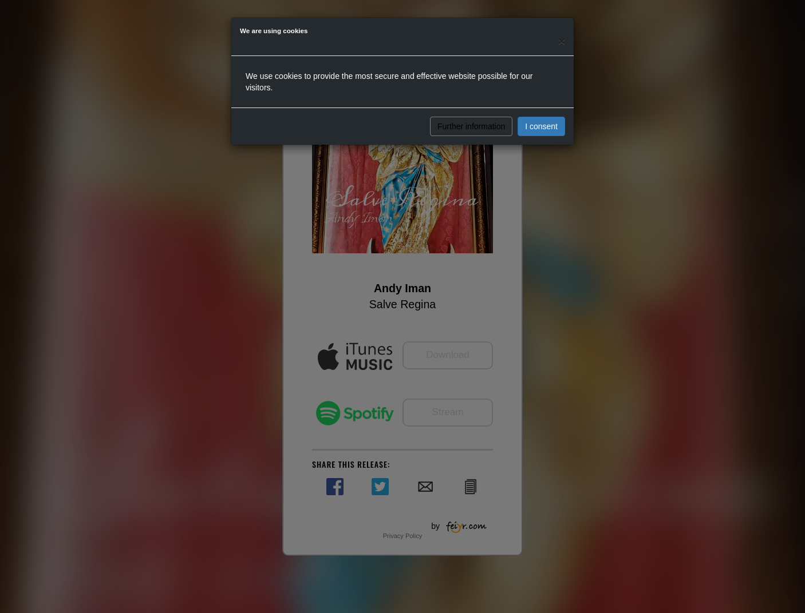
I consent (541, 126)
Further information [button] (471, 126)
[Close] (561, 41)
